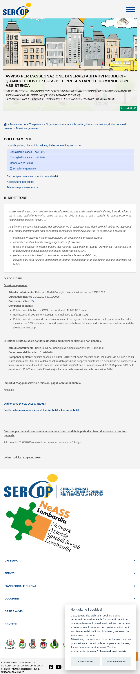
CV (32, 301)
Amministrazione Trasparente (26, 124)
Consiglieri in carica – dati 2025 (28, 151)
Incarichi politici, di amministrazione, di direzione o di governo (42, 145)
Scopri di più (128, 108)
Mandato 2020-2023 (21, 163)
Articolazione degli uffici (20, 181)
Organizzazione (55, 124)
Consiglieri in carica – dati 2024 (28, 157)
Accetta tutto (85, 661)
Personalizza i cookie (113, 651)
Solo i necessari (116, 661)
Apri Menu (130, 9)
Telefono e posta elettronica (22, 187)
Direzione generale (27, 128)
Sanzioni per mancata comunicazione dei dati (33, 176)
